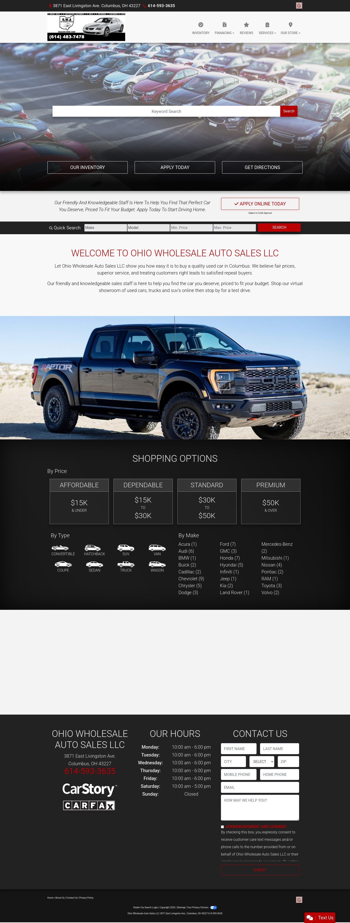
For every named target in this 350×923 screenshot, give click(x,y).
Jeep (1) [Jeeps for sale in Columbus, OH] (228, 578)
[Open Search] (166, 111)
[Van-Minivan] (157, 550)
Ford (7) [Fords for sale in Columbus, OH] (228, 544)
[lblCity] (233, 761)
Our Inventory (87, 167)
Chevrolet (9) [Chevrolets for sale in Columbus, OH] (191, 578)
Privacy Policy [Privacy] (86, 898)
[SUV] (125, 550)
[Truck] (125, 567)
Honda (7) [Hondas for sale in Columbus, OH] (230, 558)
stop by (212, 290)
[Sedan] (94, 567)
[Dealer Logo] (86, 27)
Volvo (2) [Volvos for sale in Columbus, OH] (270, 592)
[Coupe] (63, 567)
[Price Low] (191, 228)
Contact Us (72, 898)
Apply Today (175, 167)
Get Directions (262, 167)
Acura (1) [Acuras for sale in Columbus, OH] (188, 544)
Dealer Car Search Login (145, 907)
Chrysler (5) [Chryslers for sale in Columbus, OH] (190, 585)
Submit (260, 870)
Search (289, 111)
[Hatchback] (94, 550)
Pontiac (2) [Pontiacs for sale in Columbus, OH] (272, 572)
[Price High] (234, 228)
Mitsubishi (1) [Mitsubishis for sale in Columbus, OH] (275, 558)
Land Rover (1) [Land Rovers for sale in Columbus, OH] (234, 592)
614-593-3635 (161, 5)
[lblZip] (288, 761)
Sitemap (181, 907)
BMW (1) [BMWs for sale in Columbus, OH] (187, 558)
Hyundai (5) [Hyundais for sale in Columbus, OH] (231, 565)
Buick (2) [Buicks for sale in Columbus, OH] (187, 565)
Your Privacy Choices (202, 907)
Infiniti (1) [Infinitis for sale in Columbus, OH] (229, 572)
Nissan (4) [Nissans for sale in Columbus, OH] (271, 565)
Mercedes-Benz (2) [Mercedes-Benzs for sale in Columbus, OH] (277, 547)
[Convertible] (63, 550)
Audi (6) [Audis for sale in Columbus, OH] (186, 551)
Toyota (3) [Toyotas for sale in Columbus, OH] (271, 585)
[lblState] (261, 761)
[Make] (105, 228)
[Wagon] (157, 567)
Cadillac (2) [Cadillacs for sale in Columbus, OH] (190, 572)
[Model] (148, 228)
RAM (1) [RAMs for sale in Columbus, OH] (269, 578)
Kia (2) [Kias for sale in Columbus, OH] (226, 585)
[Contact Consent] (222, 826)
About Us (60, 898)
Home (50, 898)
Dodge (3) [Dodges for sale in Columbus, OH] (188, 592)
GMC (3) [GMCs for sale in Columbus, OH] (228, 551)
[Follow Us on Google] (299, 5)
